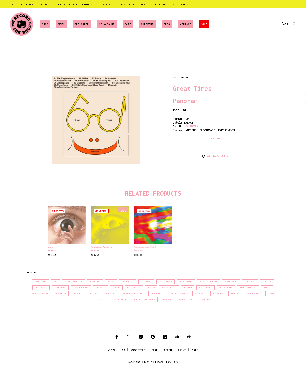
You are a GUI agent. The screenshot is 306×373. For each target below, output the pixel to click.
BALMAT (188, 122)
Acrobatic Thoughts (102, 246)
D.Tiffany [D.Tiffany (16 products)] (146, 281)
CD (123, 350)
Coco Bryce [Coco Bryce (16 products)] (128, 281)
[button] (285, 24)
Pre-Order (82, 24)
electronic (207, 130)
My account (107, 24)
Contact (185, 24)
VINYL (112, 350)
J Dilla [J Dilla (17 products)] (267, 281)
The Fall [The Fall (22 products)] (100, 299)
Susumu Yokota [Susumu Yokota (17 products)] (253, 293)
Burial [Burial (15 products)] (111, 281)
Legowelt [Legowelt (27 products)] (100, 288)
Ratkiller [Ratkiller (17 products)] (110, 293)
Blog (167, 24)
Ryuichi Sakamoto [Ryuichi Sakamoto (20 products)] (178, 293)
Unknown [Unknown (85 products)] (166, 299)
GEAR (154, 350)
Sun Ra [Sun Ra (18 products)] (234, 293)
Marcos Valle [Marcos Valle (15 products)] (169, 288)
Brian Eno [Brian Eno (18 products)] (95, 281)
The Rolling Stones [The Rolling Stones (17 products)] (144, 299)
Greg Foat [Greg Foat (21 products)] (250, 281)
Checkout (147, 24)
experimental (227, 130)
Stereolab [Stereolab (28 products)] (218, 293)
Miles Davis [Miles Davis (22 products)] (225, 288)
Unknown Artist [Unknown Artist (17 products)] (186, 299)
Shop (45, 24)
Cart (128, 24)
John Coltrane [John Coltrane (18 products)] (81, 288)
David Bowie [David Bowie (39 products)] (165, 281)
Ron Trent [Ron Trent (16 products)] (156, 293)
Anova (50, 247)
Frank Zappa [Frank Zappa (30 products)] (231, 281)
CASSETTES (138, 350)
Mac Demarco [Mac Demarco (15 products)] (133, 288)
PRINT (182, 350)
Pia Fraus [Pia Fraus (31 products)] (60, 293)
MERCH (168, 350)
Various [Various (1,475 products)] (206, 299)
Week (61, 24)
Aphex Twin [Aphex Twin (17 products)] (40, 281)
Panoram (185, 100)
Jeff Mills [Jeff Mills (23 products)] (41, 288)
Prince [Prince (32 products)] (76, 293)
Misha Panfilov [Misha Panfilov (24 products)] (248, 288)
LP (187, 118)
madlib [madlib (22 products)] (151, 288)
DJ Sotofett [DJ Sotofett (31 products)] (185, 281)
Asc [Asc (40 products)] (55, 281)
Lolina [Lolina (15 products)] (116, 288)
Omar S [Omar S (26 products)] (266, 288)
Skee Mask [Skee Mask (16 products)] (200, 293)
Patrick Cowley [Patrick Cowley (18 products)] (40, 293)
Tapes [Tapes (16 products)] (271, 293)
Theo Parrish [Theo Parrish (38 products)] (119, 299)
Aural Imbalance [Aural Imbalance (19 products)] (73, 281)
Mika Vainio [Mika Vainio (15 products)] (205, 288)
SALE (204, 24)
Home (175, 77)
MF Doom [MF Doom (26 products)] (187, 288)
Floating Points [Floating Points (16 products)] (208, 281)
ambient (184, 77)
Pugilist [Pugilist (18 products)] (92, 293)
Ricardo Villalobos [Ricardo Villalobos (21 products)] (133, 293)
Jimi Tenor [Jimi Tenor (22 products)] (60, 288)
